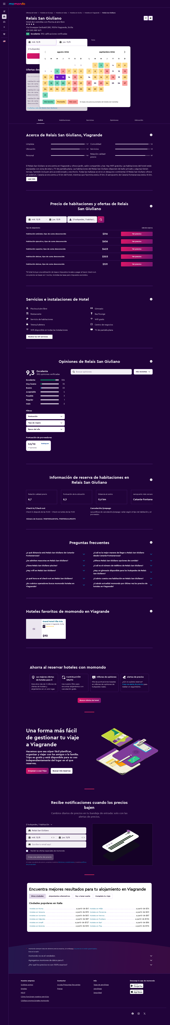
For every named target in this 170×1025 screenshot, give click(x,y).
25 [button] (51, 89)
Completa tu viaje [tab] (102, 896)
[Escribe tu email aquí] (58, 844)
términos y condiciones (66, 862)
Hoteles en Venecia (37, 912)
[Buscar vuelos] (4, 11)
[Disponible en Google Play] (136, 986)
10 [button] (45, 77)
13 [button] (63, 77)
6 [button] (63, 71)
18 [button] (51, 83)
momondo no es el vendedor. (91, 955)
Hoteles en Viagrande (92, 13)
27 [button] (63, 89)
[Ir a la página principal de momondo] (17, 3)
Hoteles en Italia (61, 13)
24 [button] (45, 89)
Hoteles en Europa (46, 13)
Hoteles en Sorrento (38, 916)
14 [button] (69, 77)
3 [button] (45, 71)
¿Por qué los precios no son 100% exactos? (91, 964)
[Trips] (4, 34)
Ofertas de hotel (31, 13)
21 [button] (69, 83)
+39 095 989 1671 (33, 30)
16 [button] (81, 77)
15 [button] (75, 77)
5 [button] (57, 71)
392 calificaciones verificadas (54, 34)
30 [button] (81, 89)
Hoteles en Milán (96, 909)
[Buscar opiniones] (103, 372)
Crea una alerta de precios (132, 684)
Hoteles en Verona (97, 916)
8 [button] (75, 71)
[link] (89, 700)
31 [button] (45, 95)
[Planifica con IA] (4, 27)
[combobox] (58, 830)
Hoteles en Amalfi (36, 922)
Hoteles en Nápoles (37, 919)
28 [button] (69, 89)
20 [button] (63, 83)
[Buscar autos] (4, 21)
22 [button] (75, 83)
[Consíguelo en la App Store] (136, 992)
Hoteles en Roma (36, 909)
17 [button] (45, 83)
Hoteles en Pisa (96, 926)
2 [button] (81, 65)
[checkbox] (38, 446)
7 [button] (68, 71)
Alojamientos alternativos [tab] (59, 896)
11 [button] (51, 77)
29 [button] (75, 89)
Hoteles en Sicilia (76, 13)
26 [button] (57, 89)
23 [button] (81, 83)
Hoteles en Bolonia (37, 926)
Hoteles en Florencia (98, 912)
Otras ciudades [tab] (37, 896)
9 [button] (81, 71)
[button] (4, 4)
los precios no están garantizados (85, 948)
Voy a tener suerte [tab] (82, 896)
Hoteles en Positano (98, 919)
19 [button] (57, 83)
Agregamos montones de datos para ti (91, 960)
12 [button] (57, 77)
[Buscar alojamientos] (4, 16)
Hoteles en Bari (96, 922)
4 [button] (51, 71)
